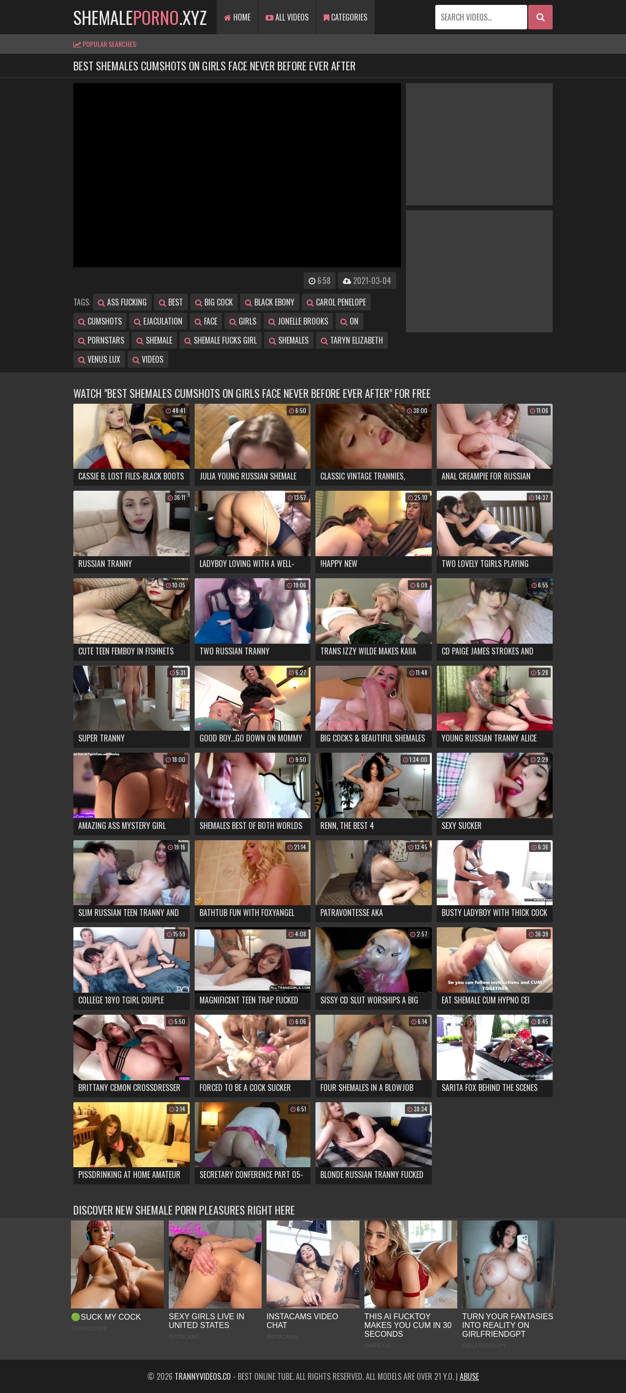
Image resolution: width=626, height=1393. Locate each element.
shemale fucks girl (220, 340)
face (206, 321)
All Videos (287, 17)
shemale (154, 340)
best (171, 302)
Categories (345, 17)
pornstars (101, 340)
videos (148, 359)
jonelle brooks (298, 321)
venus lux (99, 359)
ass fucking (122, 302)
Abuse (469, 1376)
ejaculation (158, 321)
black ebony (269, 302)
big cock (214, 302)
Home (237, 17)
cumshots (100, 321)
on (349, 321)
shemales (289, 340)
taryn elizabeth (352, 340)
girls (242, 321)
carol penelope (336, 302)
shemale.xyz (140, 17)
